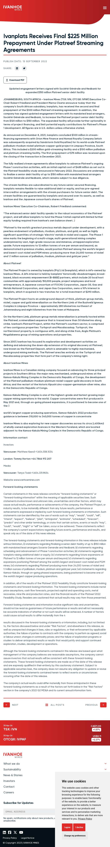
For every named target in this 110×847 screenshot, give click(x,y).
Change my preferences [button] (75, 836)
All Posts (55, 705)
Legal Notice (27, 838)
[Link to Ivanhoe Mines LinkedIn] (4, 833)
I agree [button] (67, 827)
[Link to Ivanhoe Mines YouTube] (21, 833)
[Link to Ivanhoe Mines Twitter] (15, 833)
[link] (85, 818)
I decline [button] (79, 827)
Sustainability (12, 769)
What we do (11, 763)
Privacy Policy (85, 818)
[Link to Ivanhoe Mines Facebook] (9, 833)
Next (15, 705)
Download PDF (15, 80)
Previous (92, 705)
